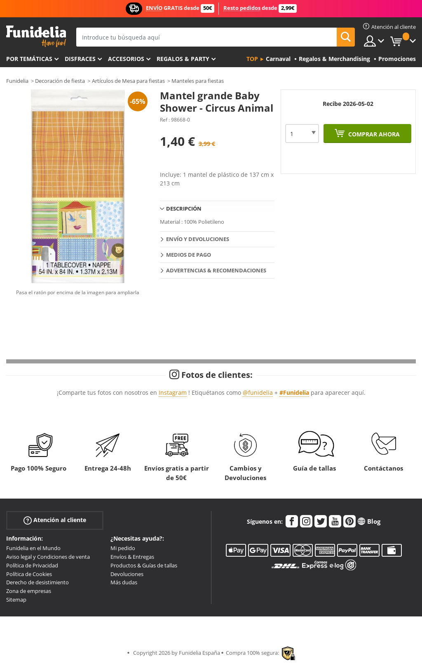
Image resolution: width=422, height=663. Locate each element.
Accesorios (126, 59)
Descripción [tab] (184, 208)
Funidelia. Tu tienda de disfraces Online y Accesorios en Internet (36, 36)
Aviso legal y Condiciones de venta (48, 556)
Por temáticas (29, 59)
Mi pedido (122, 548)
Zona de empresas (28, 591)
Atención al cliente (54, 520)
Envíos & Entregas (132, 556)
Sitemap (16, 599)
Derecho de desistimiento (37, 582)
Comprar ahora (373, 134)
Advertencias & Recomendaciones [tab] (216, 270)
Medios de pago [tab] (188, 254)
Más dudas (123, 582)
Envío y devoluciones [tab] (197, 239)
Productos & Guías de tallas (143, 565)
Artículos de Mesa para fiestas (128, 80)
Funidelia (17, 80)
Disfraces (80, 59)
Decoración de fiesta (60, 80)
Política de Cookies (29, 574)
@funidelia (258, 392)
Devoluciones (126, 574)
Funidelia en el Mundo (33, 548)
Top (252, 59)
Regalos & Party (183, 59)
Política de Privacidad (32, 565)
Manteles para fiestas (197, 80)
